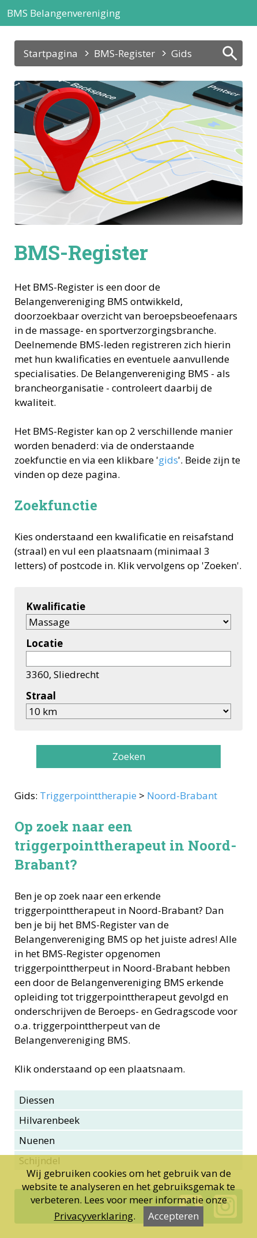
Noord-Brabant (182, 795)
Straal (41, 695)
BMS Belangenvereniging (63, 13)
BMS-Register (124, 53)
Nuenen (37, 1140)
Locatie (44, 643)
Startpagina (51, 53)
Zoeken (128, 756)
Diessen (36, 1100)
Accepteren (173, 1215)
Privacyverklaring (93, 1215)
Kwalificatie (55, 606)
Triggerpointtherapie (88, 795)
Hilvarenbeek (49, 1120)
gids (168, 459)
